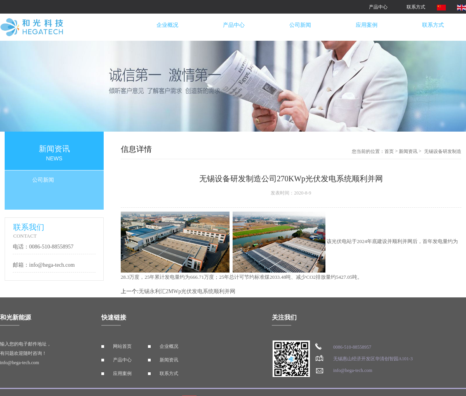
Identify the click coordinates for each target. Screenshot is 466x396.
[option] (233, 86)
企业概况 (167, 25)
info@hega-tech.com (19, 362)
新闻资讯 (408, 151)
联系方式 (416, 7)
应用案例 (366, 25)
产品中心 (378, 7)
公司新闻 (300, 25)
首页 (389, 151)
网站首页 (122, 346)
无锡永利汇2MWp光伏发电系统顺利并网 (187, 291)
